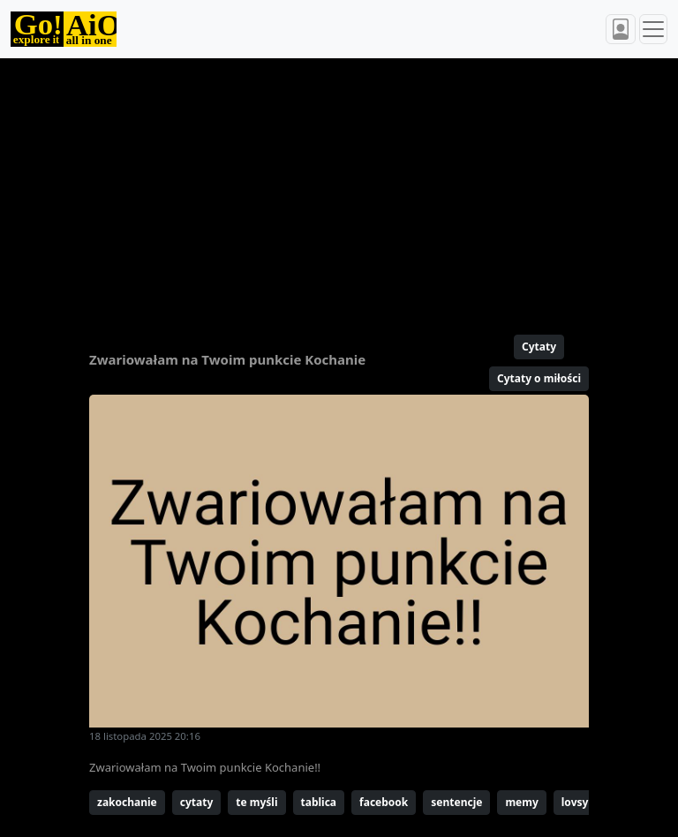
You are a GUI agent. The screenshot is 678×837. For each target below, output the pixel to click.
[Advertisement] (339, 189)
